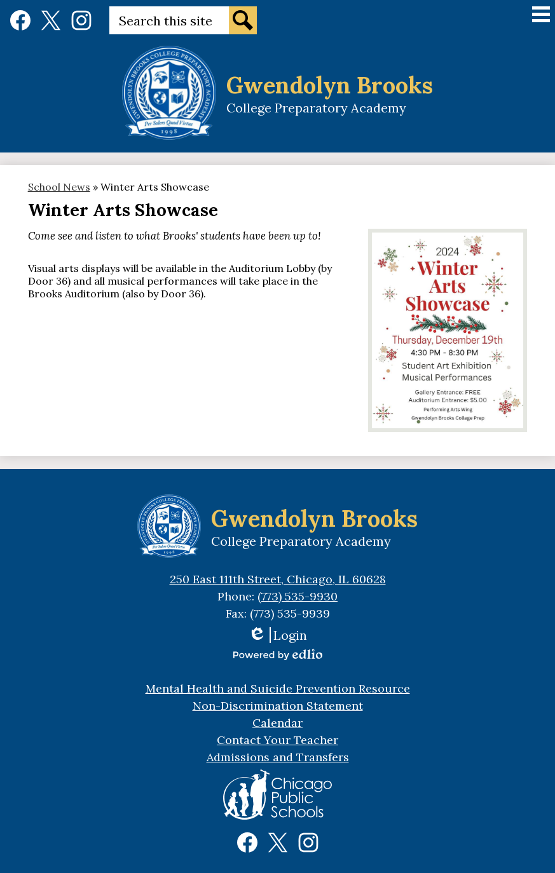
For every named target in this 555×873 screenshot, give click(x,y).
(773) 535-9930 (297, 596)
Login (277, 635)
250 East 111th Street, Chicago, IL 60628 (278, 579)
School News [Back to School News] (59, 186)
